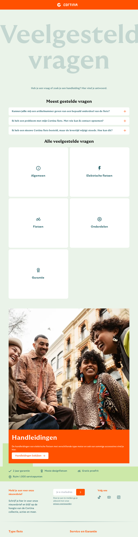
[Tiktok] (99, 497)
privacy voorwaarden (62, 504)
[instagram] (118, 497)
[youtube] (109, 497)
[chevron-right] (80, 492)
